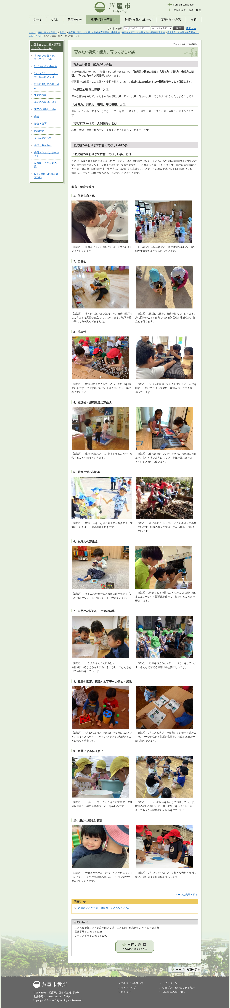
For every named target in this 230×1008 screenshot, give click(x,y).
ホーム (32, 32)
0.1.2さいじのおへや (45, 66)
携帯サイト (127, 992)
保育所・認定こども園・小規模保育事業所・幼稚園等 (94, 32)
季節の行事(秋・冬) (45, 109)
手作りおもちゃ (43, 145)
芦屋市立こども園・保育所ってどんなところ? (103, 907)
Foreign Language (183, 4)
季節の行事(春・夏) (45, 102)
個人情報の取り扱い (173, 992)
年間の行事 (40, 94)
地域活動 (39, 130)
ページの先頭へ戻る (186, 894)
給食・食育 (40, 123)
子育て (63, 32)
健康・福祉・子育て (47, 32)
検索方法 (191, 28)
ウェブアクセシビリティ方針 (178, 987)
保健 (36, 116)
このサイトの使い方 (132, 983)
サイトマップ (128, 987)
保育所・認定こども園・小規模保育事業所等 (143, 32)
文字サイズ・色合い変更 (187, 10)
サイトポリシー (171, 983)
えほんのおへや (43, 138)
